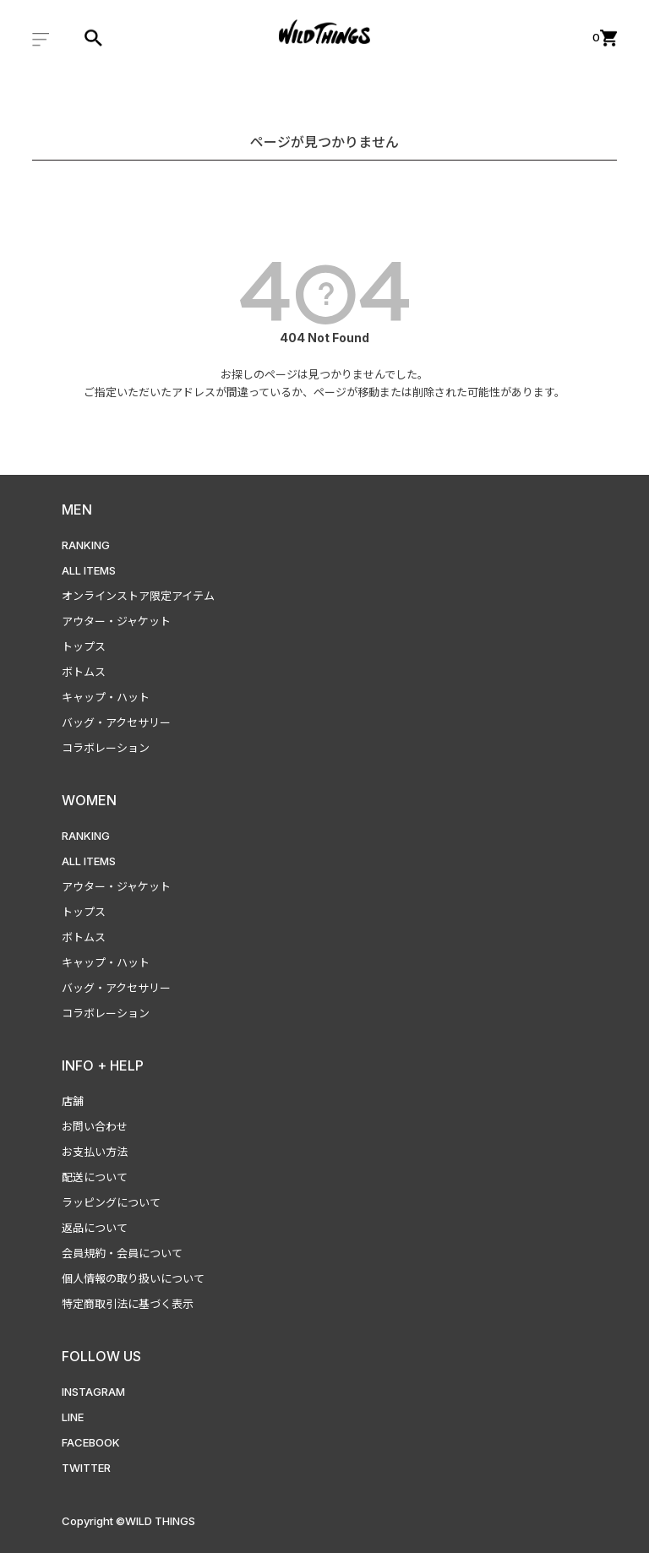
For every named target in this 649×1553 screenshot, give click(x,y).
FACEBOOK (91, 1442)
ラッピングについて (111, 1202)
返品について (95, 1227)
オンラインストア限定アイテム (138, 595)
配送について (95, 1177)
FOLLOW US (101, 1356)
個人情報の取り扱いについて (133, 1278)
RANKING (86, 545)
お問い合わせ (95, 1126)
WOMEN (89, 800)
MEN (77, 509)
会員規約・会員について (122, 1253)
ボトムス (84, 671)
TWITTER (86, 1467)
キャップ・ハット (106, 697)
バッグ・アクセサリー (116, 722)
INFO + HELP (103, 1065)
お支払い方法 (95, 1151)
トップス (84, 646)
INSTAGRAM (93, 1391)
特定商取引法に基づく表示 (128, 1304)
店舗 (73, 1101)
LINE (73, 1417)
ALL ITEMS (89, 570)
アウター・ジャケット (116, 621)
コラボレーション (106, 748)
